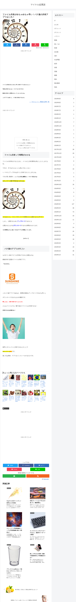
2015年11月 (64, 220)
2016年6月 (64, 196)
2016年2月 (64, 208)
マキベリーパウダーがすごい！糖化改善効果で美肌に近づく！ (5, 399)
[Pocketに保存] (35, 45)
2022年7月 (64, 106)
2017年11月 (64, 153)
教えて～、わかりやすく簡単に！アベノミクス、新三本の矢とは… (5, 384)
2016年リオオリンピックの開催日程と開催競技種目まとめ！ (36, 384)
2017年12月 (64, 149)
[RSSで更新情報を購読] (37, 476)
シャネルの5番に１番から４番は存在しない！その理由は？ (43, 399)
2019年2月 (64, 114)
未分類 (56, 52)
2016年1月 (64, 212)
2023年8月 (64, 98)
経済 (55, 63)
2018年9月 (64, 130)
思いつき (57, 44)
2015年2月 (64, 251)
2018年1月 (64, 145)
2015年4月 (64, 243)
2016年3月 (64, 204)
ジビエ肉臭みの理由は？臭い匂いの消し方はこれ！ (24, 398)
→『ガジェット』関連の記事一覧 (39, 102)
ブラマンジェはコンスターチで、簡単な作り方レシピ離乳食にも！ (30, 399)
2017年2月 (64, 180)
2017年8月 (64, 161)
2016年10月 (64, 184)
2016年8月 (64, 192)
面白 (55, 79)
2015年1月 (64, 255)
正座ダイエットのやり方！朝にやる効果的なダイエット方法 (11, 384)
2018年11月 (64, 126)
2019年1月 (64, 118)
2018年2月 (64, 141)
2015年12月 (64, 216)
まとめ (56, 24)
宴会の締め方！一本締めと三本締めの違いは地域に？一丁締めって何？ (42, 384)
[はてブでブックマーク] (26, 45)
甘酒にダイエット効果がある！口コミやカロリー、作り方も (17, 384)
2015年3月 (64, 247)
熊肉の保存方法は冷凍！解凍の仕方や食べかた (11, 398)
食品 (55, 87)
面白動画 (57, 83)
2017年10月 (64, 157)
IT (55, 20)
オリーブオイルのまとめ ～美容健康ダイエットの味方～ (36, 399)
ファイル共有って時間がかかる (26, 143)
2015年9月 (64, 223)
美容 (55, 67)
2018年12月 (64, 122)
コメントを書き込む (26, 586)
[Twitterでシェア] (7, 45)
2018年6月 (64, 134)
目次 (24, 140)
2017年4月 (64, 177)
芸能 (55, 71)
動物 (55, 40)
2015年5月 (64, 239)
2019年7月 (64, 110)
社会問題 (57, 59)
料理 (55, 48)
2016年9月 (64, 188)
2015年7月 (64, 231)
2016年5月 (64, 200)
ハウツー (57, 36)
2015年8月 (64, 227)
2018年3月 (64, 137)
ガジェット (6, 408)
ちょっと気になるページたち (27, 148)
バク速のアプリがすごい (24, 145)
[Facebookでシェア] (16, 45)
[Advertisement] (26, 62)
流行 (55, 56)
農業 (55, 75)
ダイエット (57, 32)
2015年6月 (64, 235)
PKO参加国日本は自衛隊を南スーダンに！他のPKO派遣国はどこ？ (24, 384)
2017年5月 (64, 173)
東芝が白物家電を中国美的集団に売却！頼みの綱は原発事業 (17, 399)
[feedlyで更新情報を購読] (14, 476)
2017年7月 (64, 165)
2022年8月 (64, 102)
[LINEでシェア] (44, 45)
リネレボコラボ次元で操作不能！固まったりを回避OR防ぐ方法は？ (30, 384)
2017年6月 (64, 169)
